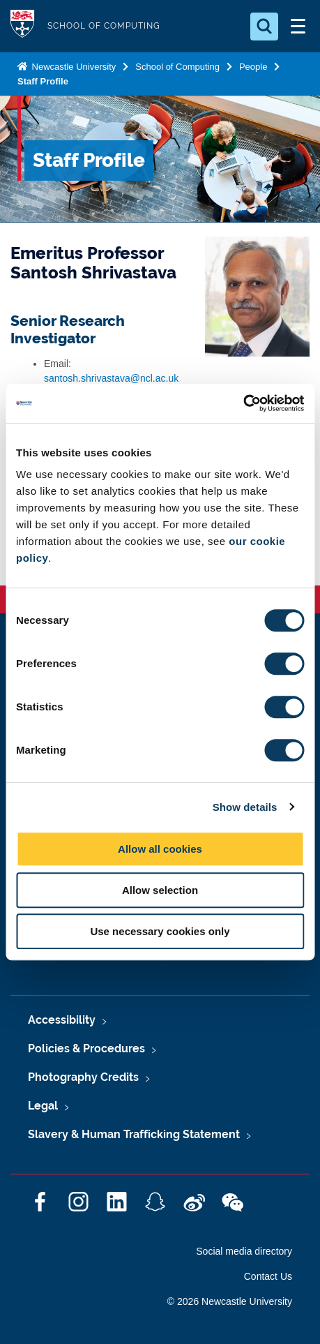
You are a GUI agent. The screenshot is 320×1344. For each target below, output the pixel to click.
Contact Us (268, 1276)
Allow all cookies (160, 849)
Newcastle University (72, 66)
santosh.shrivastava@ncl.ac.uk (111, 378)
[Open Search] (264, 26)
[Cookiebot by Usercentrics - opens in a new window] (243, 403)
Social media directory (244, 1251)
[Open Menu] (298, 26)
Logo (22, 26)
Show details (245, 807)
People (253, 66)
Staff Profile (42, 81)
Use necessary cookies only (159, 931)
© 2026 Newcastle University (229, 1301)
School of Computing (177, 66)
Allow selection (160, 890)
